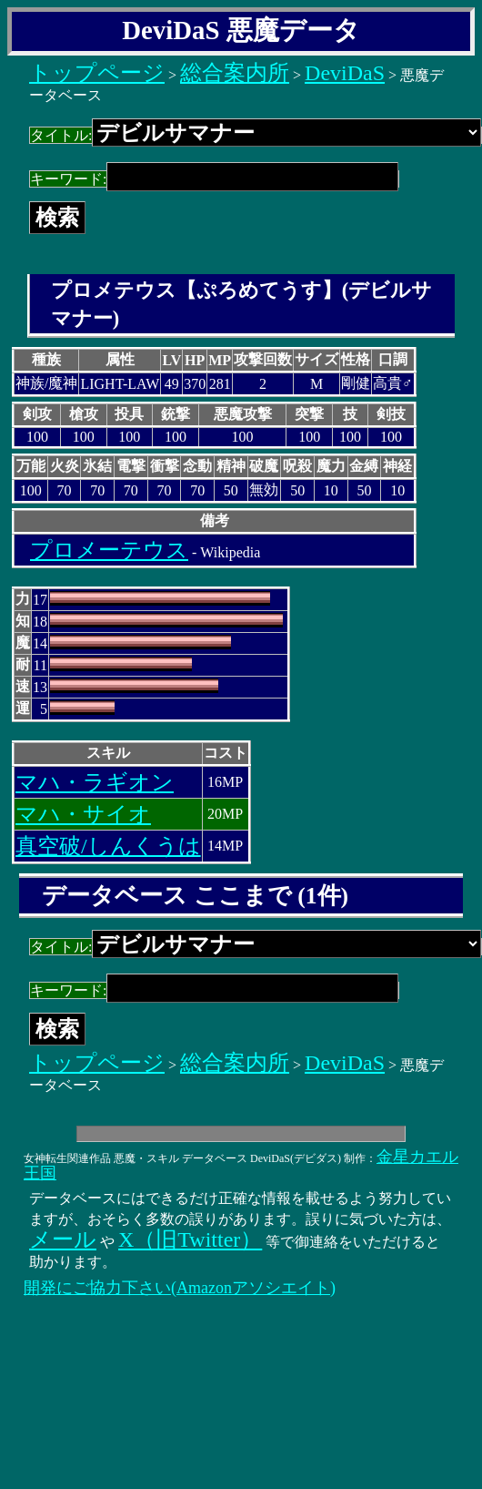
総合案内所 (234, 73)
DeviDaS (345, 73)
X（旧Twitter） (190, 1239)
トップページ (97, 73)
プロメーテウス (109, 550)
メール (62, 1239)
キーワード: (214, 179)
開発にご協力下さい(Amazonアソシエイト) (180, 1288)
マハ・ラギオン (94, 782)
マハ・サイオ (83, 814)
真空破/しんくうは (108, 846)
